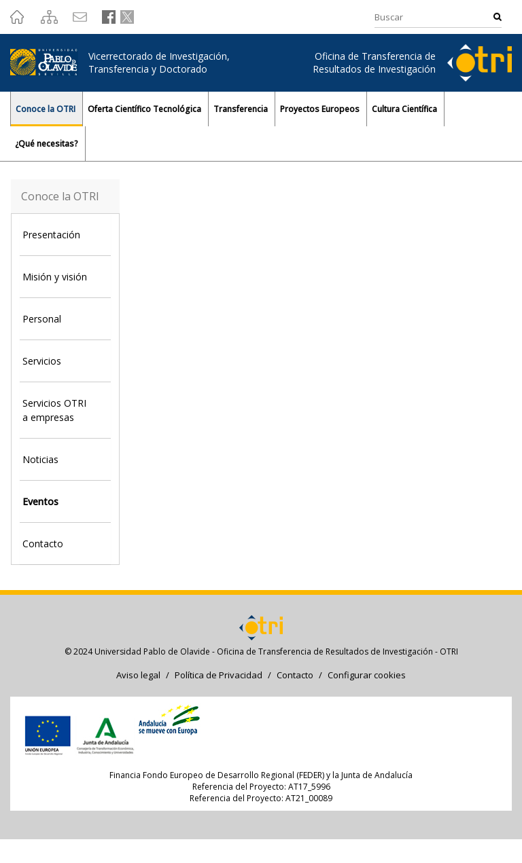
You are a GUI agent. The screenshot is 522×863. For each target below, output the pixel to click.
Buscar (497, 16)
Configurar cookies (367, 675)
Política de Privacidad (218, 675)
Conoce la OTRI (46, 109)
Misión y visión (54, 276)
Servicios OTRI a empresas (54, 410)
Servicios (41, 360)
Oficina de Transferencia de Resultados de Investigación (374, 62)
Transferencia (241, 109)
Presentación (51, 234)
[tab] (65, 234)
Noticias (40, 459)
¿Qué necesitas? (47, 143)
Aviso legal (138, 675)
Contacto (42, 543)
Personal (41, 318)
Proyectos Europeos (321, 109)
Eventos (40, 501)
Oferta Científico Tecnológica (145, 109)
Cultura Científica (405, 109)
